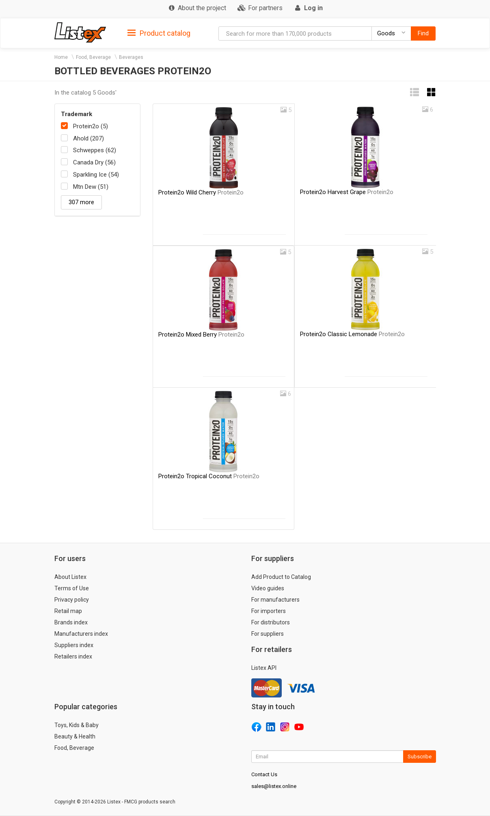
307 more (81, 202)
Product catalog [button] (158, 33)
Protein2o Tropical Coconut (208, 476)
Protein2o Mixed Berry (201, 334)
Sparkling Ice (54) (96, 174)
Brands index (71, 622)
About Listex (70, 577)
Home (61, 57)
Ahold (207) (88, 138)
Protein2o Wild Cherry (201, 192)
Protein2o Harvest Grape (346, 192)
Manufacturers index (81, 633)
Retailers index (73, 656)
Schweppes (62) (94, 150)
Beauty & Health (74, 736)
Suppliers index (73, 645)
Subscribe (420, 756)
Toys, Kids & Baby (76, 725)
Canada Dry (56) (94, 162)
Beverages (131, 57)
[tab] (159, 33)
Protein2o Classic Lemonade (352, 334)
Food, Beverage (93, 57)
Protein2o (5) (90, 126)
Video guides (267, 588)
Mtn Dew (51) (90, 186)
